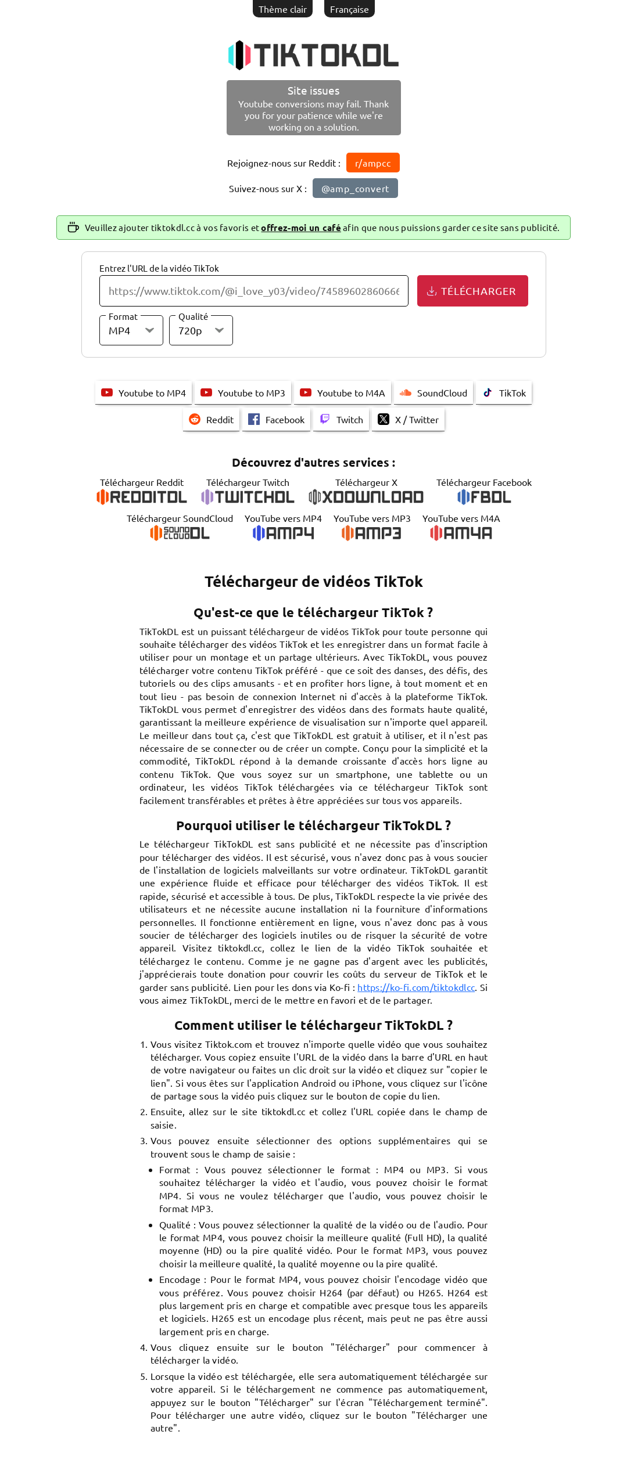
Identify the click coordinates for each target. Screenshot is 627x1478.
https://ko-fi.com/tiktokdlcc (416, 987)
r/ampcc (373, 162)
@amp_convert (355, 188)
